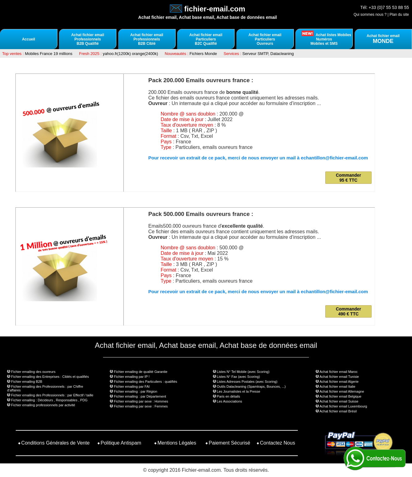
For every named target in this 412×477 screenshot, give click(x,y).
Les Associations (229, 401)
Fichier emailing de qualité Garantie (140, 372)
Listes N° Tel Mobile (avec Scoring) (243, 372)
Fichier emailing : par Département (140, 396)
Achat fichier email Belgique (340, 396)
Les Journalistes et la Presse (238, 391)
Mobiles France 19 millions (49, 53)
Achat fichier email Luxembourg (343, 406)
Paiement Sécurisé (229, 442)
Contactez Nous (277, 442)
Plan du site (399, 14)
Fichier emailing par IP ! (131, 376)
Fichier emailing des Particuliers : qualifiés (145, 381)
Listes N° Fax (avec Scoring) (238, 376)
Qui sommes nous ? (370, 14)
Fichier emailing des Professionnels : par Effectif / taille (52, 395)
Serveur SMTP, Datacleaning (268, 53)
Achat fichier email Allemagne (341, 391)
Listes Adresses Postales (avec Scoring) (247, 381)
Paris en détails (228, 396)
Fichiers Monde (203, 53)
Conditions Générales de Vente (55, 442)
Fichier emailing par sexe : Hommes (141, 401)
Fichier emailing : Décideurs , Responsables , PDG (49, 400)
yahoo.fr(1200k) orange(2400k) (130, 53)
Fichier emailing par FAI (132, 386)
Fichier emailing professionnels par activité (43, 405)
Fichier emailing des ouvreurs (33, 372)
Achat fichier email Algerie (339, 381)
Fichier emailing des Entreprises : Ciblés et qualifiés (50, 376)
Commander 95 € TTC (348, 178)
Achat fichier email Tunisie (339, 376)
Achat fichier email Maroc (338, 372)
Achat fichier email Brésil (337, 411)
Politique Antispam (121, 442)
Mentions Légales (176, 442)
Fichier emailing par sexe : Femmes (141, 406)
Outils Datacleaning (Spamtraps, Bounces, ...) (251, 386)
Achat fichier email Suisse (338, 401)
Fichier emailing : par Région (135, 391)
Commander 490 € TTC (348, 311)
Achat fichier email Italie (337, 386)
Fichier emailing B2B (26, 381)
